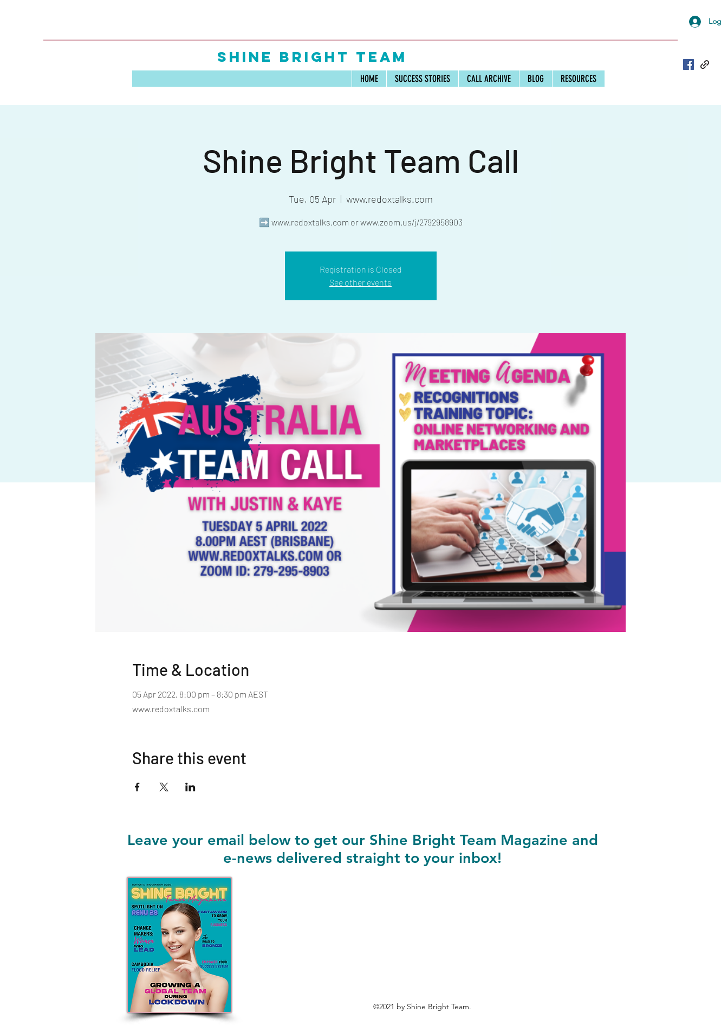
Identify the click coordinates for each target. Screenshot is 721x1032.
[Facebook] (688, 64)
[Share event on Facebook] (137, 787)
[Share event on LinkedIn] (190, 787)
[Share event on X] (164, 787)
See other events (360, 282)
